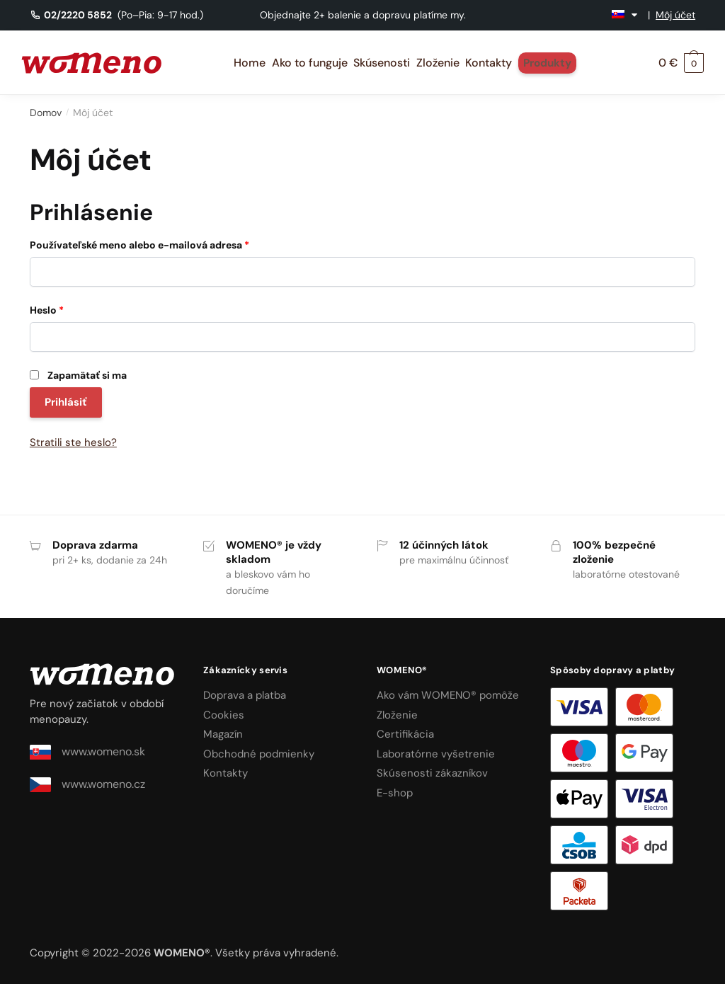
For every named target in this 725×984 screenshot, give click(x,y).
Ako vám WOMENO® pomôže (448, 695)
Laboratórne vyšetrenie (436, 754)
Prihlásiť (66, 402)
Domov (46, 112)
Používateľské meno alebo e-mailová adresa (139, 245)
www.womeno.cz (87, 784)
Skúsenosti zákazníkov (432, 773)
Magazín (223, 734)
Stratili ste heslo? (73, 442)
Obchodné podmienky (258, 754)
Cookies (223, 715)
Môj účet (675, 14)
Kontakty (225, 773)
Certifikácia (405, 734)
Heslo (47, 310)
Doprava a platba (244, 695)
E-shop (395, 793)
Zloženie (397, 715)
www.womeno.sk (87, 752)
